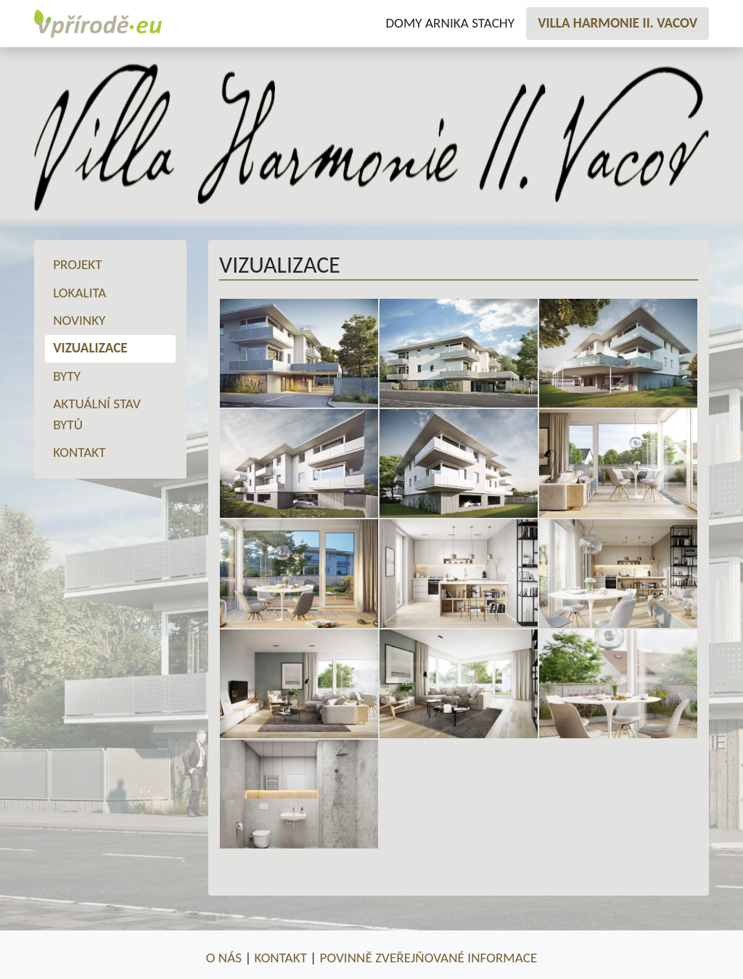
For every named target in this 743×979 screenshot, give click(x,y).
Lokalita (79, 292)
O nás (224, 957)
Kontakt (79, 452)
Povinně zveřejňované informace (429, 957)
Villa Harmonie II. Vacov (617, 23)
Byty (67, 376)
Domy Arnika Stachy (449, 23)
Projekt (77, 264)
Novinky (79, 320)
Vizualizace (90, 347)
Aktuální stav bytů (97, 414)
